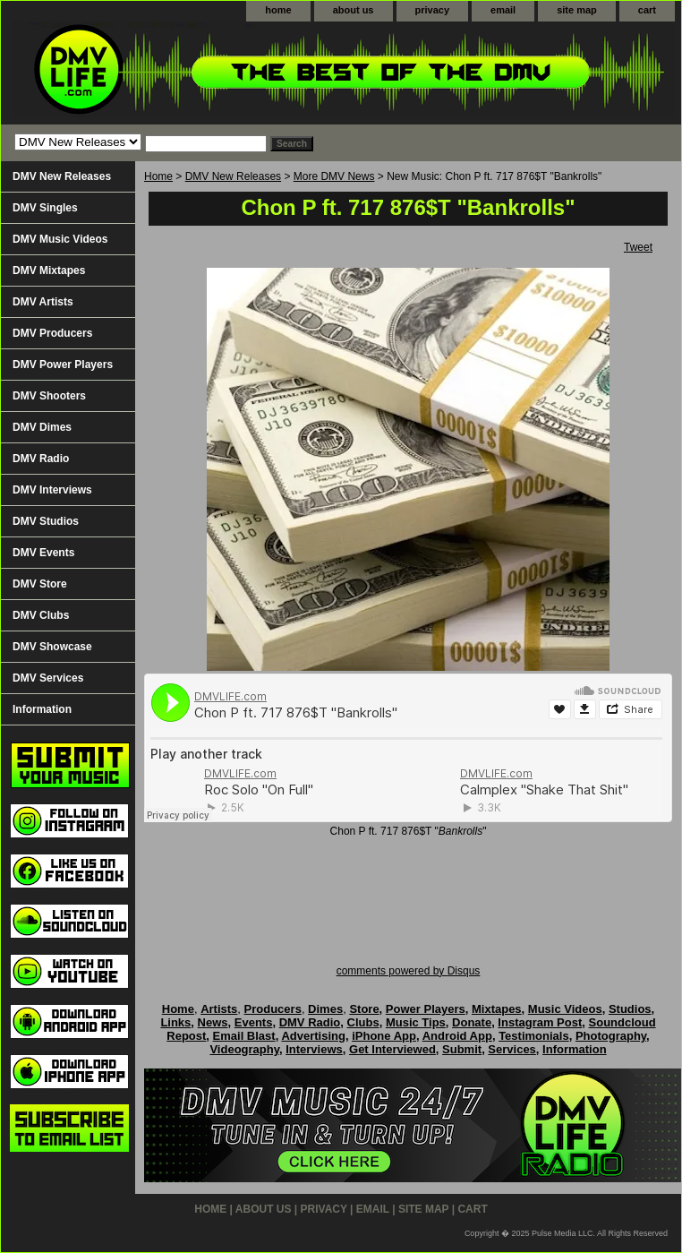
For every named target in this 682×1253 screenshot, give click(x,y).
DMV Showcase (52, 646)
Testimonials (534, 1036)
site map (577, 9)
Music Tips (416, 1022)
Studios (630, 1009)
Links (175, 1022)
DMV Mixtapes (49, 270)
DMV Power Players (63, 364)
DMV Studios (46, 521)
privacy (432, 9)
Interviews (314, 1049)
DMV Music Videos (60, 239)
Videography (244, 1049)
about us (353, 9)
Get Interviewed (392, 1049)
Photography (610, 1036)
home (278, 9)
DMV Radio (41, 458)
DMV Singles (45, 208)
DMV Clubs (41, 615)
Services (512, 1049)
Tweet (638, 247)
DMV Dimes (42, 427)
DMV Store (40, 584)
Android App (457, 1036)
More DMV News (334, 176)
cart (647, 9)
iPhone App (384, 1036)
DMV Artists (43, 302)
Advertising (313, 1036)
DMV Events (43, 552)
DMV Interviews (52, 490)
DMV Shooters (49, 396)
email (503, 9)
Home (158, 176)
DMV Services (48, 678)
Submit (462, 1049)
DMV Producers (52, 333)
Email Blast (244, 1036)
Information (42, 709)
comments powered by (409, 971)
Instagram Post (540, 1022)
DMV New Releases (233, 176)
